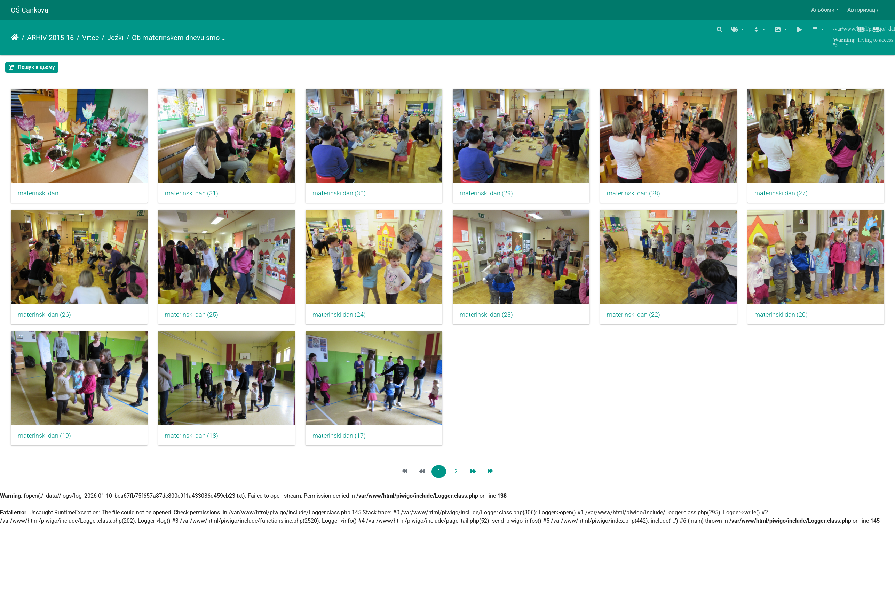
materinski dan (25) (344, 318)
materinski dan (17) (643, 440)
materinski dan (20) (194, 440)
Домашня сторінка (15, 37)
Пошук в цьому (32, 67)
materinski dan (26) (194, 318)
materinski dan (38, 195)
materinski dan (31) (194, 195)
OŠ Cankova (29, 10)
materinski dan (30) (344, 195)
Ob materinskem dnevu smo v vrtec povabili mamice (180, 37)
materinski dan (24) (494, 318)
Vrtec (90, 37)
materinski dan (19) (344, 440)
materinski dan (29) (494, 195)
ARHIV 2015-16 (50, 37)
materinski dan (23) (643, 318)
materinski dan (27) (44, 318)
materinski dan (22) (44, 440)
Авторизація (863, 10)
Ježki (115, 37)
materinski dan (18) (494, 440)
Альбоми (822, 10)
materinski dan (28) (643, 195)
